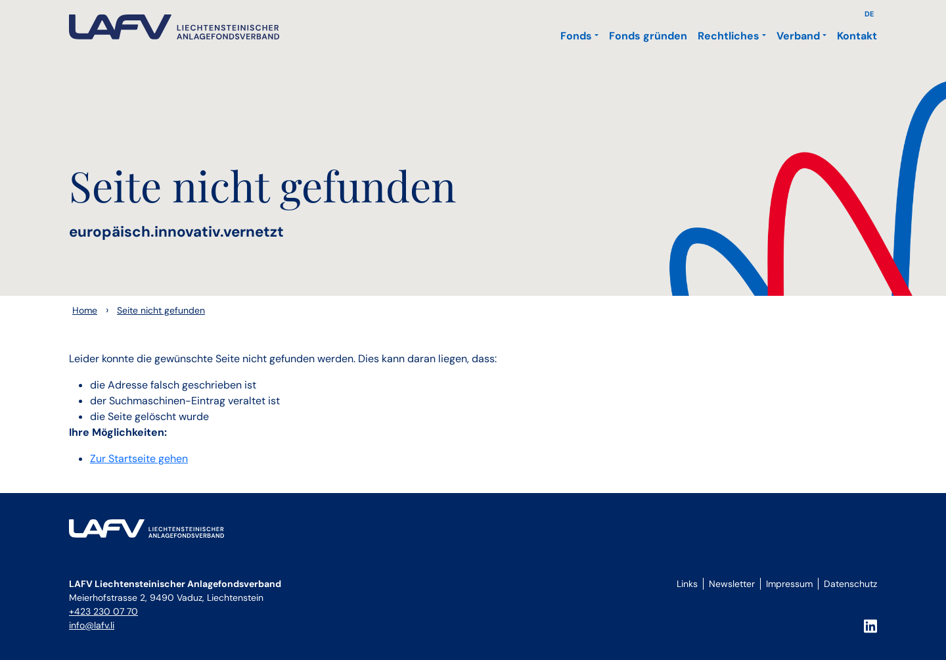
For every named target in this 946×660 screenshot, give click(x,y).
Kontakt (857, 36)
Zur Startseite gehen (139, 458)
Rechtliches (728, 36)
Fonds (576, 36)
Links (687, 584)
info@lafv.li (91, 625)
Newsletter (732, 584)
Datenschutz (850, 584)
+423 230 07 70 (103, 611)
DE (869, 13)
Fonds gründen (648, 36)
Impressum (789, 584)
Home (84, 310)
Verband (798, 36)
